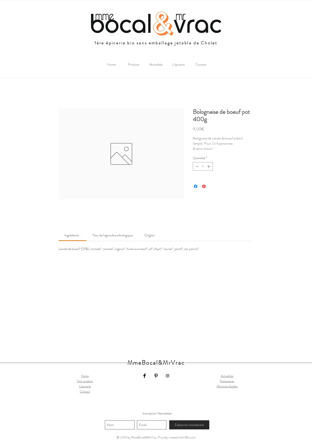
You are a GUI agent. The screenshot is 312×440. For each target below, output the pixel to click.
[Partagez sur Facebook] (195, 186)
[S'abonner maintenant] (189, 424)
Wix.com (190, 437)
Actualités (227, 376)
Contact (85, 391)
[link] (72, 235)
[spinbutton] (203, 166)
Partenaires (227, 381)
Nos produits (85, 381)
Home (85, 376)
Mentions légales (227, 386)
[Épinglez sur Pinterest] (203, 186)
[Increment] (209, 166)
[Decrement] (196, 166)
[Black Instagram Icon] (167, 376)
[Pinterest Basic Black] (156, 376)
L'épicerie (85, 386)
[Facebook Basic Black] (144, 376)
